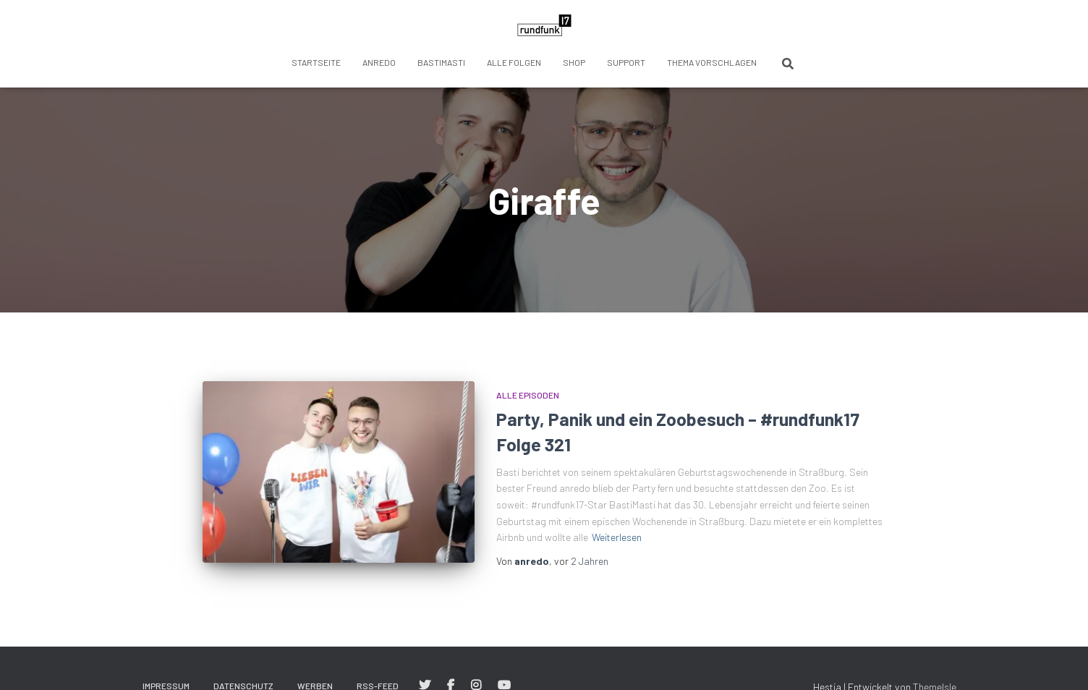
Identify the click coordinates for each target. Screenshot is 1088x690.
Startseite (316, 62)
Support (626, 62)
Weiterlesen (617, 537)
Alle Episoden (527, 395)
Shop (574, 62)
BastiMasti (441, 62)
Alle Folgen (514, 62)
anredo (379, 62)
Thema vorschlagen (712, 62)
